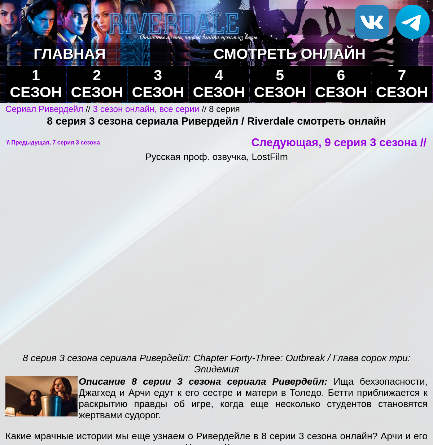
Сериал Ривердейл (44, 109)
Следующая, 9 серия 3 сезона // (339, 142)
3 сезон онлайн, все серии (146, 109)
